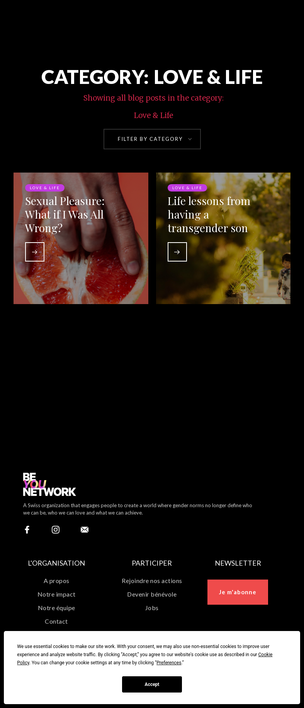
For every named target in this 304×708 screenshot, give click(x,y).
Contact (56, 621)
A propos (57, 580)
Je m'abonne (237, 591)
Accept (152, 684)
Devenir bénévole (152, 594)
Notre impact (56, 594)
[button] (152, 139)
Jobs (152, 607)
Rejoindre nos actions (152, 580)
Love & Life (45, 188)
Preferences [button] (168, 662)
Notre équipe (56, 607)
